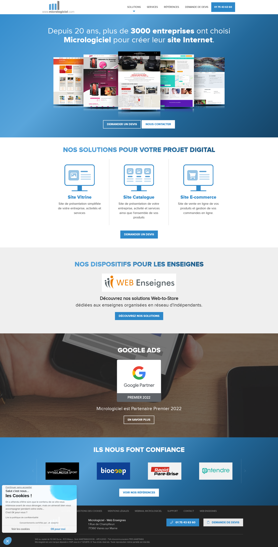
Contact (188, 511)
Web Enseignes (208, 511)
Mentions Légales (118, 511)
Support (172, 511)
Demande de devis (196, 7)
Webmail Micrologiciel (148, 511)
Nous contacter (158, 124)
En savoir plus (139, 420)
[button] (7, 541)
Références (171, 7)
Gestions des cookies (89, 511)
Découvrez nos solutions (139, 316)
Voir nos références (139, 492)
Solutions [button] (134, 7)
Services (152, 7)
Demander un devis (122, 124)
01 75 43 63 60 (223, 7)
